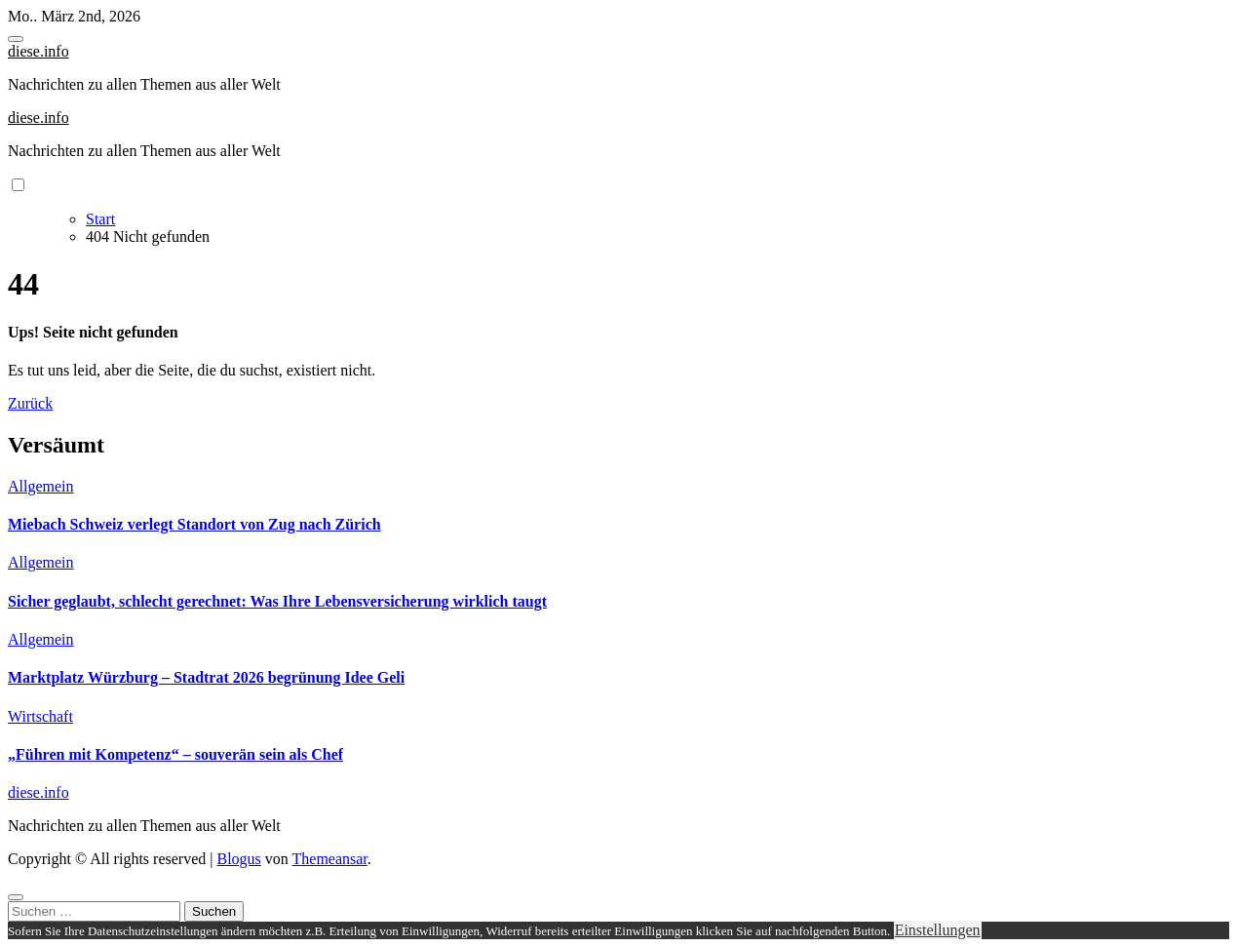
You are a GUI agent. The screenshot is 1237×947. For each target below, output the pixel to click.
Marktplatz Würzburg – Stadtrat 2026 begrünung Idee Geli (206, 677)
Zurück (30, 403)
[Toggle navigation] (15, 39)
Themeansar (329, 858)
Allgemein (41, 486)
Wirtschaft (40, 716)
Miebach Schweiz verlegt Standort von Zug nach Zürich (194, 524)
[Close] (15, 897)
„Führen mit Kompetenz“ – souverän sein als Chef (175, 754)
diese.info (38, 51)
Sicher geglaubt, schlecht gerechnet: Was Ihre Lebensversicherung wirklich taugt (277, 601)
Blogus (238, 858)
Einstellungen (938, 930)
